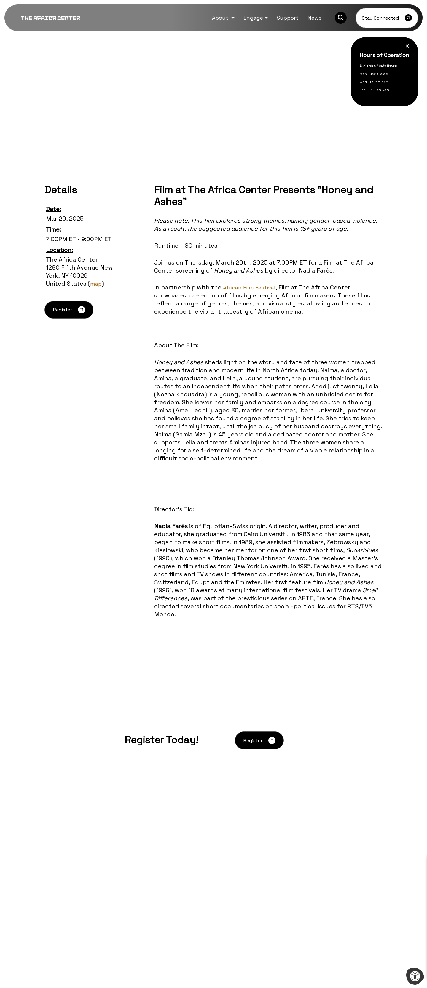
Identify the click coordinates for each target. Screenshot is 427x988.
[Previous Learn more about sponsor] (28, 933)
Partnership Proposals (239, 840)
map (96, 283)
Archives (131, 840)
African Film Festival (252, 287)
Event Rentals (230, 850)
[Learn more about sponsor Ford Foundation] (146, 933)
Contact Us (227, 869)
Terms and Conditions (239, 887)
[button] (223, 17)
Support (224, 878)
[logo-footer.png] (74, 851)
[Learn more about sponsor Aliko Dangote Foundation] (78, 933)
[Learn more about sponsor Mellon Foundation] (281, 933)
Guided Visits (228, 859)
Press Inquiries (138, 869)
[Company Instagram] (68, 910)
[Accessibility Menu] (415, 976)
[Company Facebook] (46, 910)
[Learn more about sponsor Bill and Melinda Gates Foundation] (213, 933)
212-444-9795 (77, 889)
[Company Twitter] (57, 910)
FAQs (127, 859)
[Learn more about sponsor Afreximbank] (349, 933)
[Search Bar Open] (341, 18)
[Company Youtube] (80, 910)
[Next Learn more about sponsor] (399, 933)
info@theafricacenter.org (73, 895)
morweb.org (369, 964)
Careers (130, 850)
